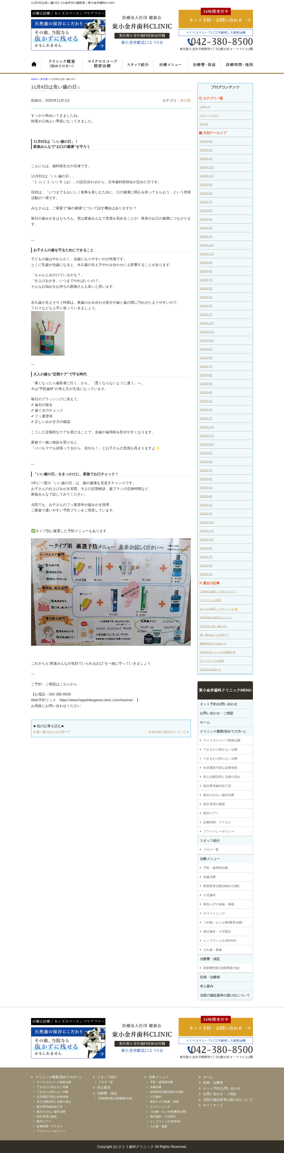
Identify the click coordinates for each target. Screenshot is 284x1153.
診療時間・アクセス (217, 822)
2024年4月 (206, 297)
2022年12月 (207, 427)
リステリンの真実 (210, 600)
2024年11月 (207, 254)
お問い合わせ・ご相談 (216, 713)
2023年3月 (206, 401)
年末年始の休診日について (167, 732)
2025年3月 (206, 228)
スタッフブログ (209, 115)
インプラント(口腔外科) (219, 940)
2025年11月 (207, 176)
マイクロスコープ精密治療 (100, 66)
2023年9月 (206, 349)
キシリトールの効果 (212, 660)
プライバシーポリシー (218, 831)
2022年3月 (206, 505)
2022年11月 (207, 435)
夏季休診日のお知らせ (213, 643)
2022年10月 (207, 444)
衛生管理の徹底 (214, 804)
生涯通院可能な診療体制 (220, 767)
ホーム (36, 66)
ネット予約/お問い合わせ (218, 704)
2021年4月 (206, 565)
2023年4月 (206, 392)
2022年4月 (206, 496)
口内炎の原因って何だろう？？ (218, 591)
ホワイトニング (214, 913)
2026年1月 (206, 158)
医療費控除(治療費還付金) (221, 968)
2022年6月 (206, 479)
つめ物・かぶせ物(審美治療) (223, 922)
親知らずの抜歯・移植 (218, 904)
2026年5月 (206, 141)
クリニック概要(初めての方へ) (222, 731)
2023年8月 (206, 357)
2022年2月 (206, 513)
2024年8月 (206, 271)
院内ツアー (211, 813)
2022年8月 (206, 461)
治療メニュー (169, 66)
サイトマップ (213, 1105)
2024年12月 (207, 245)
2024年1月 (206, 314)
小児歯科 (209, 895)
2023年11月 (207, 331)
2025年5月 (206, 210)
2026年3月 (206, 150)
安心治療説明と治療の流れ (222, 777)
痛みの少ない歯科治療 (218, 795)
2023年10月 (207, 340)
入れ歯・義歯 (212, 949)
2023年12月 (207, 323)
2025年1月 (206, 236)
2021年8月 (206, 548)
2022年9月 (206, 453)
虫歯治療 (209, 877)
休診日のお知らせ (210, 669)
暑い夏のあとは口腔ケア (53, 732)
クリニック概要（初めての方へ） (61, 66)
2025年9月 (206, 184)
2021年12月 (207, 522)
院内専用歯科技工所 (217, 786)
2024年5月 (206, 288)
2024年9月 (206, 262)
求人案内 (206, 986)
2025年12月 (207, 167)
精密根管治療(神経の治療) (221, 886)
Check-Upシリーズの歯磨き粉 (218, 652)
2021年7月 (206, 557)
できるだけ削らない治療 (220, 758)
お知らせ (205, 106)
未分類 (185, 100)
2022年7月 (206, 470)
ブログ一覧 (211, 849)
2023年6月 (206, 375)
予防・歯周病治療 (215, 868)
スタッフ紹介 (136, 66)
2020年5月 (206, 574)
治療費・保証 (203, 66)
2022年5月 (206, 487)
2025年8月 (206, 193)
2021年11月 (207, 531)
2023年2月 (206, 409)
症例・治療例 (210, 977)
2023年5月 (206, 383)
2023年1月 (206, 418)
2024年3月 (206, 305)
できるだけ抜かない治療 (220, 749)
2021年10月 (207, 539)
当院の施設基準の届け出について (225, 995)
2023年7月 (206, 366)
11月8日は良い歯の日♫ (214, 626)
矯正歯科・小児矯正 (217, 931)
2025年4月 (206, 219)
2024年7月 (206, 279)
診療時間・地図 (236, 66)
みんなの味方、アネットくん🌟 (219, 608)
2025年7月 (206, 202)
